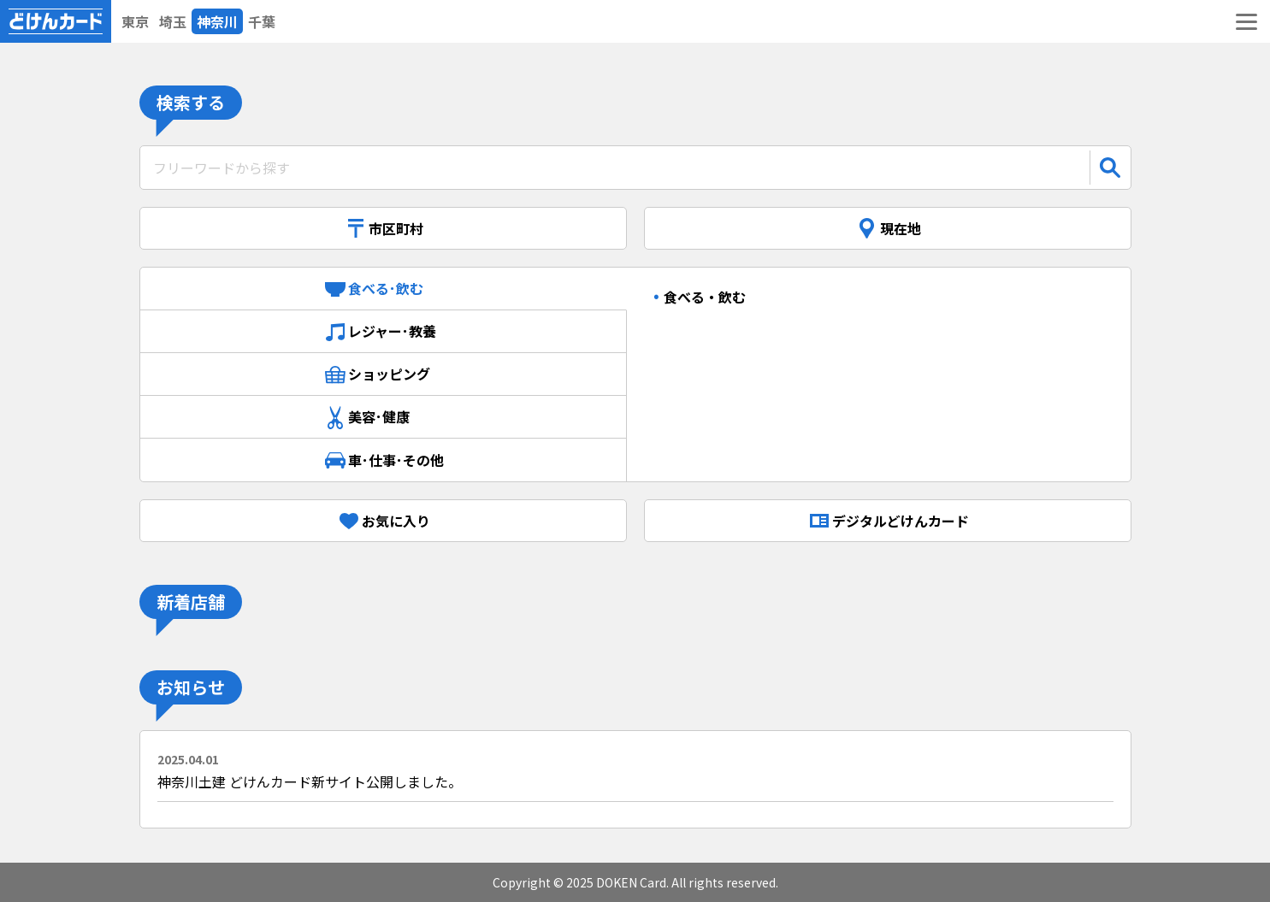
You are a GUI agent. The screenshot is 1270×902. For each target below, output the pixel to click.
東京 (135, 21)
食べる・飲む (705, 296)
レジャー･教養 (382, 332)
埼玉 (172, 21)
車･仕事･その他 (383, 460)
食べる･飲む (383, 289)
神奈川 (217, 21)
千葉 (261, 21)
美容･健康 (383, 417)
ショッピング (383, 374)
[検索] (1110, 167)
